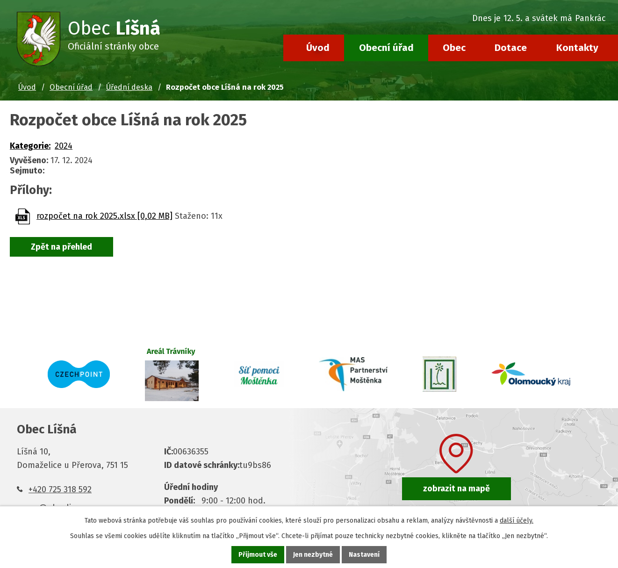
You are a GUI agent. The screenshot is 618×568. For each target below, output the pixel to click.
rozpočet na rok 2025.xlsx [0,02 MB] (104, 216)
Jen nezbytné (313, 555)
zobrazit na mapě (456, 488)
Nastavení (364, 555)
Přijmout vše (257, 555)
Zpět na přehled (61, 247)
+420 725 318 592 (60, 489)
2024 (63, 146)
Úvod (318, 47)
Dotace (511, 47)
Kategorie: (30, 146)
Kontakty (577, 47)
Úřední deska (129, 87)
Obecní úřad (386, 47)
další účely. (516, 521)
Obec (454, 47)
